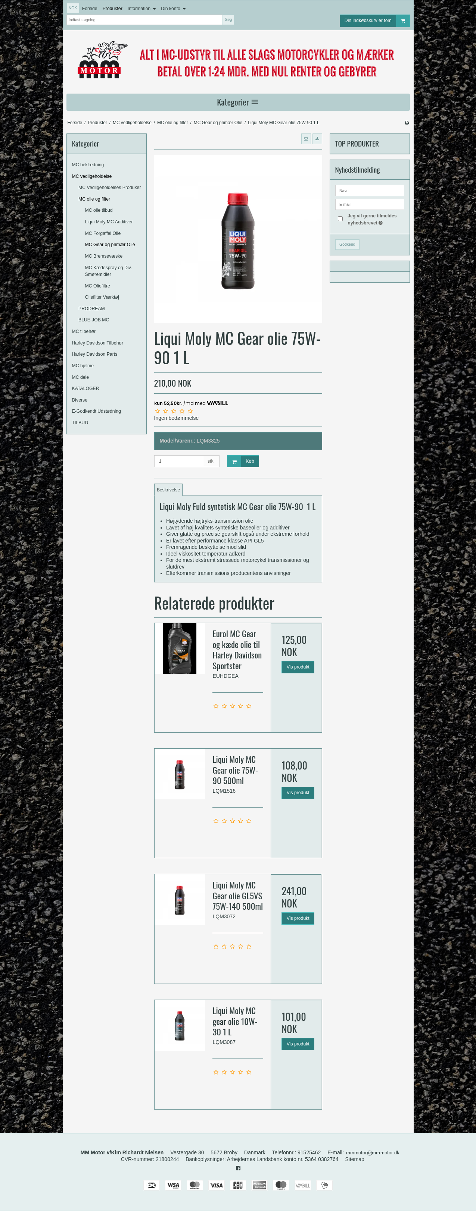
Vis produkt (298, 667)
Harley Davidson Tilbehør (98, 343)
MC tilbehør (84, 331)
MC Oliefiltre (97, 286)
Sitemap (354, 1159)
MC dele (80, 377)
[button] (306, 138)
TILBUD (80, 422)
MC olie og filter (94, 199)
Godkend (347, 244)
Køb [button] (240, 461)
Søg (228, 19)
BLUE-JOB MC (93, 320)
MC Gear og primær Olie (110, 244)
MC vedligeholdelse (92, 176)
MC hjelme (83, 365)
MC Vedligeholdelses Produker (109, 187)
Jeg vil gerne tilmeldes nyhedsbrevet (375, 219)
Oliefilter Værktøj (102, 297)
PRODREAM (91, 308)
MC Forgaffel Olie (103, 233)
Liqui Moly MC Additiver (109, 221)
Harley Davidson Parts (95, 354)
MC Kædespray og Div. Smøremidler (108, 271)
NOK (73, 8)
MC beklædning (88, 164)
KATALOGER (85, 388)
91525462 (309, 1152)
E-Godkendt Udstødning (96, 411)
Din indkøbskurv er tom (377, 20)
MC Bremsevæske (104, 256)
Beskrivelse (168, 490)
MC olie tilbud (99, 210)
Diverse (80, 400)
